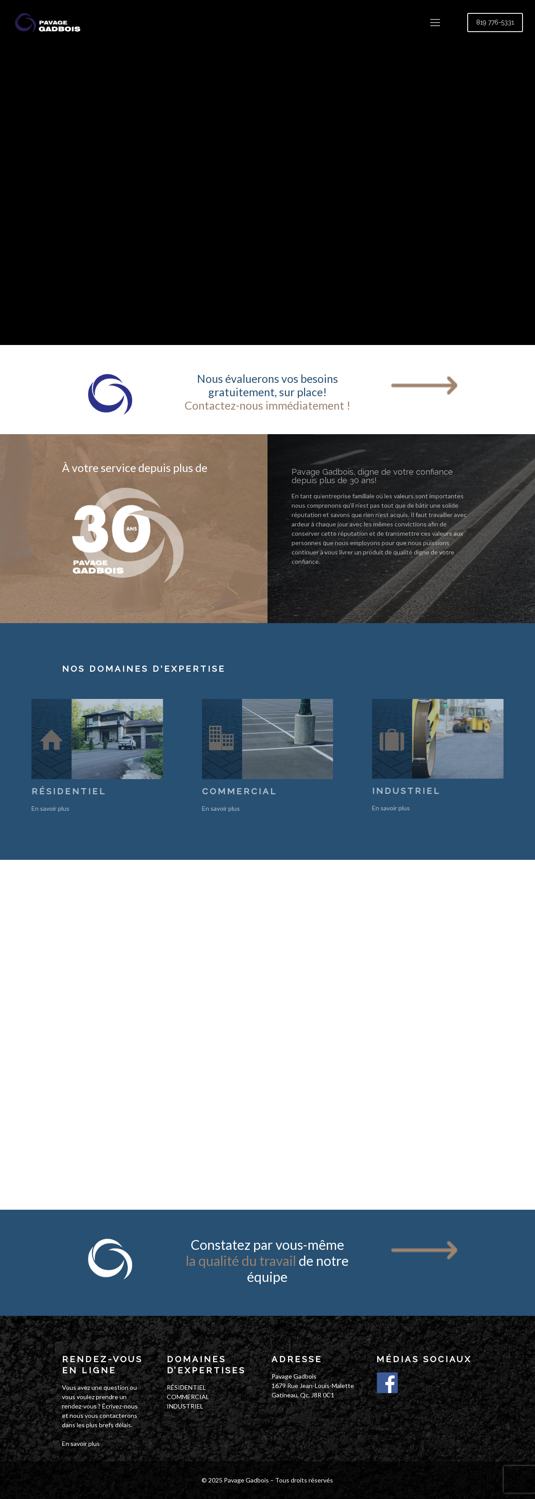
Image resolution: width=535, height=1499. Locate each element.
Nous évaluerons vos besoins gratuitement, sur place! (267, 392)
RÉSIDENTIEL (186, 1387)
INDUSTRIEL (185, 1406)
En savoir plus (81, 1443)
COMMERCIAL (188, 1396)
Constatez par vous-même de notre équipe (267, 1260)
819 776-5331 (495, 22)
